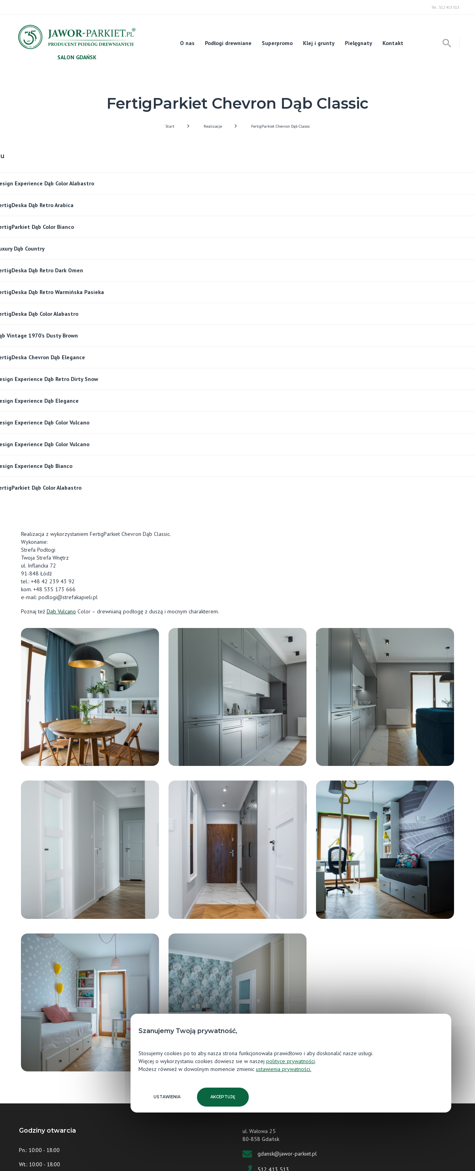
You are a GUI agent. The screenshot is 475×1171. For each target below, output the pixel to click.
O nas (187, 43)
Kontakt (392, 43)
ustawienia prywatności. (283, 1069)
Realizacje (213, 126)
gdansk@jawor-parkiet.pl (287, 1153)
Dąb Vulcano (61, 611)
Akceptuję (222, 1096)
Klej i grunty (319, 43)
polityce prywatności (290, 1061)
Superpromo (277, 43)
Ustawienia (166, 1096)
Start (169, 126)
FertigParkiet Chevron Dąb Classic (280, 126)
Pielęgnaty (358, 43)
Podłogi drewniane (228, 43)
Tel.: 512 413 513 (445, 7)
